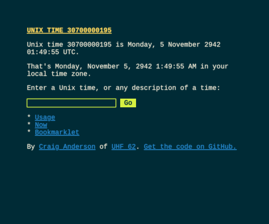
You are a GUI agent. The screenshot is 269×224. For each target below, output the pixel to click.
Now (41, 138)
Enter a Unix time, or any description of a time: (123, 96)
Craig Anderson (67, 163)
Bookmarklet (57, 147)
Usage (45, 129)
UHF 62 (123, 163)
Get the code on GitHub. (190, 163)
